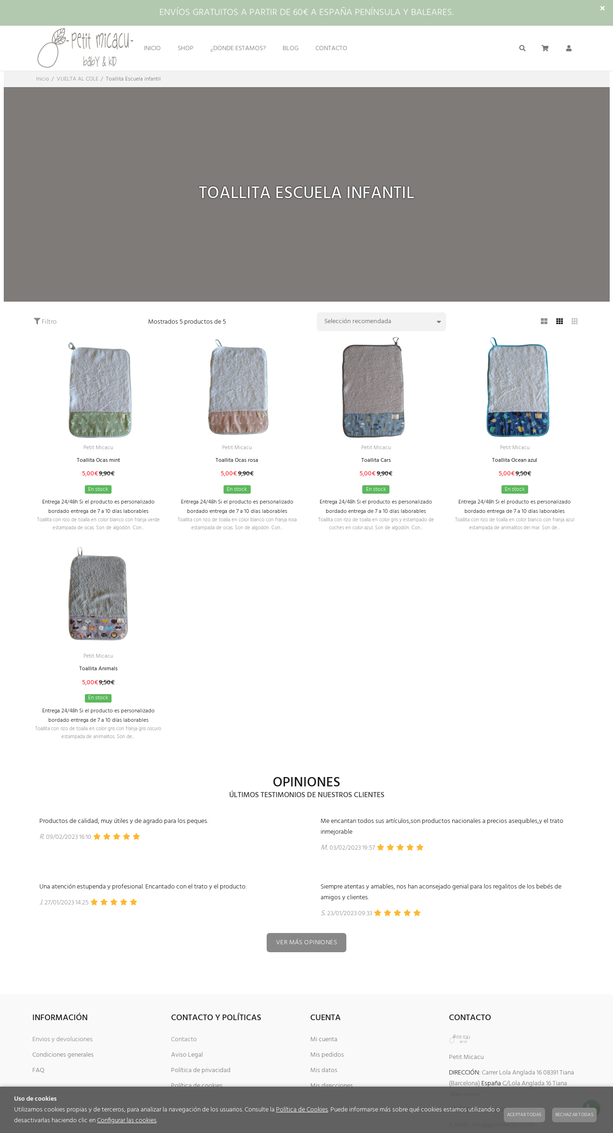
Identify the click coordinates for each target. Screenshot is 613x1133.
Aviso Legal (187, 1077)
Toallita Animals (98, 681)
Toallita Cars (376, 462)
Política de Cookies (302, 1109)
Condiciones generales (63, 1077)
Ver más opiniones (306, 964)
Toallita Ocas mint (98, 462)
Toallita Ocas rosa (237, 462)
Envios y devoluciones (62, 1061)
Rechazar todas (574, 1114)
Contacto (184, 1061)
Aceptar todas (524, 1114)
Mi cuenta (323, 1061)
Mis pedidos (327, 1077)
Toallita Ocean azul (514, 462)
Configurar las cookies (127, 1120)
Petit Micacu (98, 448)
